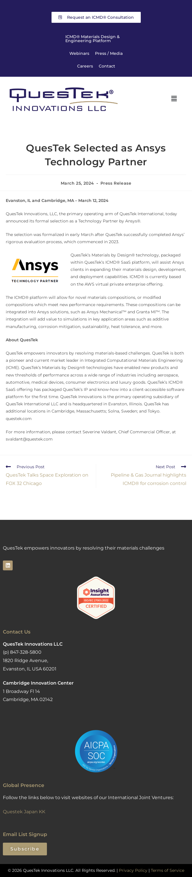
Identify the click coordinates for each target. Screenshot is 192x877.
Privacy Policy (133, 870)
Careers (85, 66)
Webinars (79, 53)
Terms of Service (167, 870)
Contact (107, 66)
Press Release (116, 183)
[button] (174, 98)
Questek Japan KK (24, 811)
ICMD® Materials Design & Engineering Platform (92, 38)
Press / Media (109, 53)
